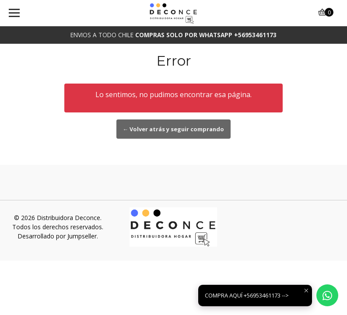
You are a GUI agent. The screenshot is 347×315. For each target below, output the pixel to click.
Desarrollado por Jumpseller (57, 236)
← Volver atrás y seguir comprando (173, 129)
